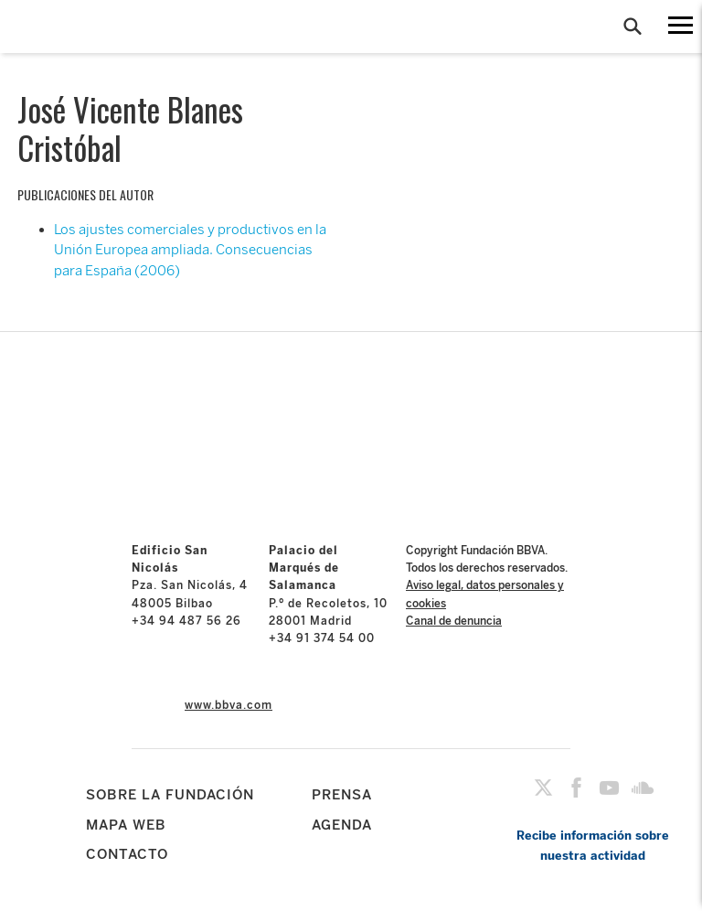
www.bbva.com (228, 705)
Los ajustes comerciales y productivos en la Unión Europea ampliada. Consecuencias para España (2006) (190, 250)
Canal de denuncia (454, 621)
